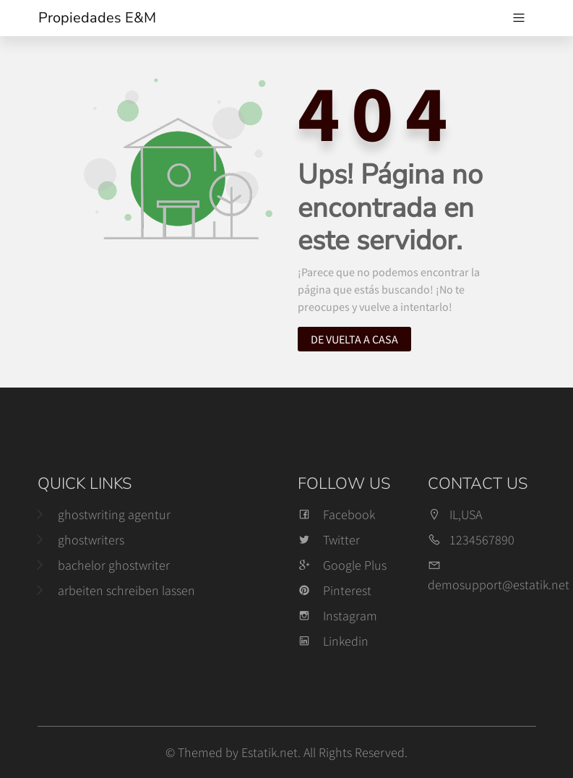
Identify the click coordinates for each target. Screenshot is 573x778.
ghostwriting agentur (114, 514)
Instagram (337, 615)
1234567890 (481, 539)
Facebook (336, 514)
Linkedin (333, 641)
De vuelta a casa (354, 339)
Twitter (329, 539)
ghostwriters (91, 539)
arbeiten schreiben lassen (126, 590)
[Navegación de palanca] (518, 18)
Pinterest (334, 590)
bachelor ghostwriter (114, 565)
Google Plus (342, 565)
